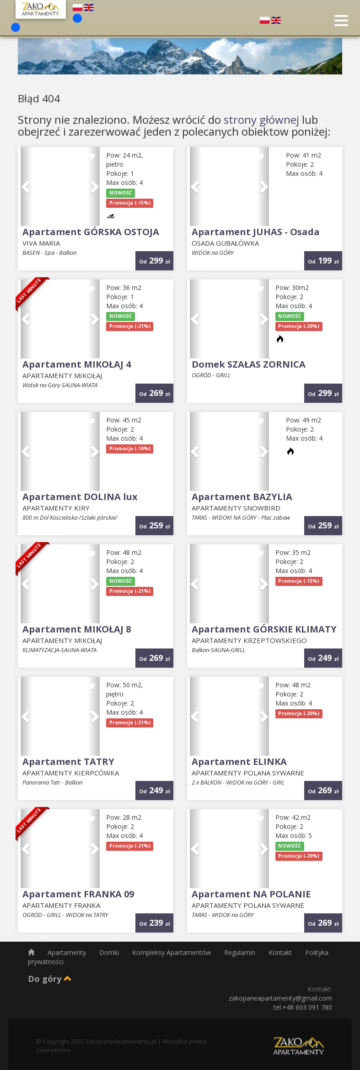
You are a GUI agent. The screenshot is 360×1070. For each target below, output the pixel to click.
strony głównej (261, 119)
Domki (110, 952)
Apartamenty (68, 952)
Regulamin (240, 952)
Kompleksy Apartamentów (172, 952)
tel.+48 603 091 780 (303, 1007)
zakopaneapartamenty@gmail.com (280, 998)
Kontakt (281, 952)
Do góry (50, 978)
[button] (26, 187)
